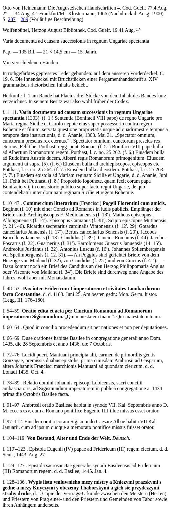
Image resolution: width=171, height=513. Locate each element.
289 (24, 19)
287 (12, 19)
